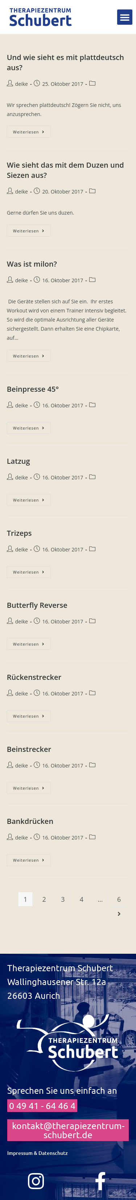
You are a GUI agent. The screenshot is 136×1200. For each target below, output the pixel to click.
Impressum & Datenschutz (37, 1152)
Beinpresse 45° (33, 389)
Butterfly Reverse (37, 605)
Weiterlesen (32, 130)
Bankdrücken (30, 821)
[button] (124, 17)
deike (21, 83)
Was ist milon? (32, 264)
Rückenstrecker (34, 677)
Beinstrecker (29, 749)
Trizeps (19, 533)
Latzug (18, 461)
